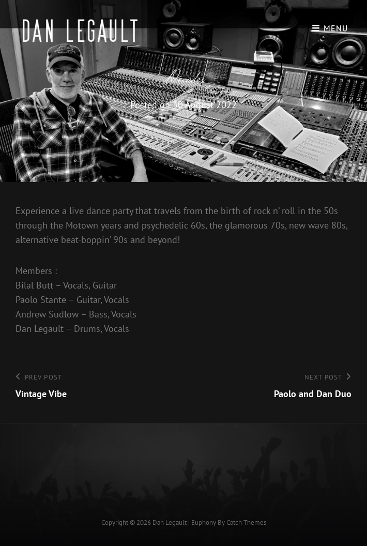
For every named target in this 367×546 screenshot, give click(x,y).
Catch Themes (246, 522)
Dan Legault (169, 522)
